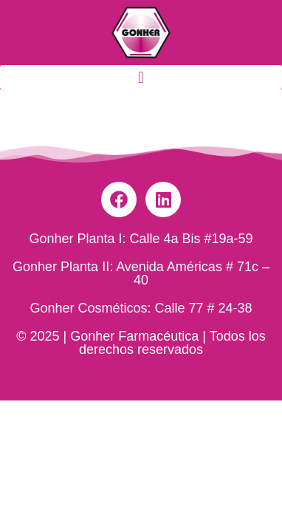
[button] (141, 77)
